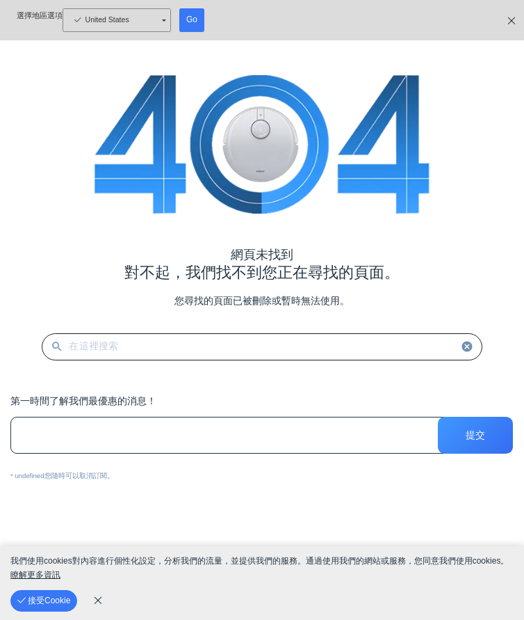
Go (191, 19)
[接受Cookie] (43, 601)
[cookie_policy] (98, 600)
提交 (475, 435)
